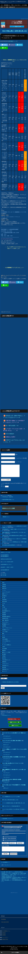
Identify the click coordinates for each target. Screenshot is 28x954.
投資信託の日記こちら (14, 719)
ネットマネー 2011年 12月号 (7, 561)
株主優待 (4, 654)
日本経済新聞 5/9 (5, 555)
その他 (3, 607)
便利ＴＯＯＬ (15, 725)
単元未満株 (4, 648)
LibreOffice (4, 599)
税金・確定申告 (5, 620)
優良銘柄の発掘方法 (6, 616)
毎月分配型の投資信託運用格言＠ (9, 545)
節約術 (3, 637)
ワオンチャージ (7, 864)
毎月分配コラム (7, 5)
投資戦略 (4, 614)
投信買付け (4, 595)
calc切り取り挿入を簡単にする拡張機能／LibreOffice (13, 756)
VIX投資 (3, 656)
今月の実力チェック (6, 659)
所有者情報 (3, 919)
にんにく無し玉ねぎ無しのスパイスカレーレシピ (12, 763)
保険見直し (4, 661)
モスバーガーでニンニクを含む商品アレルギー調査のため (14, 732)
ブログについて (5, 663)
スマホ (3, 603)
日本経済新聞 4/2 (5, 556)
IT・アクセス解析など (6, 644)
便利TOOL (4, 588)
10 (3, 786)
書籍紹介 (4, 650)
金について (4, 671)
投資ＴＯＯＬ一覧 (15, 722)
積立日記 (4, 658)
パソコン (4, 590)
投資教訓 (4, 612)
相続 (3, 605)
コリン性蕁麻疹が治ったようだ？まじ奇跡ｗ (11, 796)
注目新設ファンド (5, 629)
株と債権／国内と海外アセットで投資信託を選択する (12, 872)
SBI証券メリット (6, 516)
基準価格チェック (13, 41)
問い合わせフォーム (7, 715)
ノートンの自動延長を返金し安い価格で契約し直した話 (13, 803)
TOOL (12, 5)
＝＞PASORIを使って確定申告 (7, 496)
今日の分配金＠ (10, 433)
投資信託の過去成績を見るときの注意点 (11, 682)
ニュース (4, 642)
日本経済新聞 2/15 (5, 569)
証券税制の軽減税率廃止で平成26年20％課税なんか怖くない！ (14, 877)
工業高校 (4, 584)
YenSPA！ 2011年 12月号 (7, 567)
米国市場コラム (5, 669)
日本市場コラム (5, 665)
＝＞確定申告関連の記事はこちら (7, 499)
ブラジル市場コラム (6, 641)
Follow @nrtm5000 (5, 922)
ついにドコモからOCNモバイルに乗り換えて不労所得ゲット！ (14, 810)
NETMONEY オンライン (7, 564)
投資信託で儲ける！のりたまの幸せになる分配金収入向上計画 (12, 1)
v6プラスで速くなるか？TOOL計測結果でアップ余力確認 (13, 784)
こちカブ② (4, 575)
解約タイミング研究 (6, 652)
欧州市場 (4, 667)
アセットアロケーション (7, 627)
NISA (2, 7)
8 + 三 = (5, 486)
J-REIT (3, 646)
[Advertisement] (12, 13)
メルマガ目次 (24, 5)
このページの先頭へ (15, 952)
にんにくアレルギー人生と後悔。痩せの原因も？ (12, 740)
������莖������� (10, 836)
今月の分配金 (5, 639)
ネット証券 (6, 7)
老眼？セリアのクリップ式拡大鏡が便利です (11, 806)
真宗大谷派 (4, 601)
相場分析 (4, 586)
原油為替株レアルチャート (8, 818)
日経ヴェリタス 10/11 (6, 552)
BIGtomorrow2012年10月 (7, 559)
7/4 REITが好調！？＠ (12, 425)
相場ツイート (5, 593)
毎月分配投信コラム (6, 610)
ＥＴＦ (3, 635)
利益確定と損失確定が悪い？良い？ (9, 876)
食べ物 (3, 597)
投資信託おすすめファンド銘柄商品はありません (11, 878)
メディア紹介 (5, 631)
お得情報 (4, 626)
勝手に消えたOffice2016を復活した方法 (10, 799)
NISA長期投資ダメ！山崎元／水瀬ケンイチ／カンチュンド (13, 874)
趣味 (3, 633)
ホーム (2, 5)
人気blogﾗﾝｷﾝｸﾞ (12, 7)
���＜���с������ (10, 838)
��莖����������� (10, 840)
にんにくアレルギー (6, 592)
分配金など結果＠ (10, 437)
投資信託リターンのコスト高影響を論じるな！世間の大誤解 (14, 873)
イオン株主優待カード (5, 862)
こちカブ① (4, 574)
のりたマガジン (17, 5)
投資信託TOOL (5, 618)
